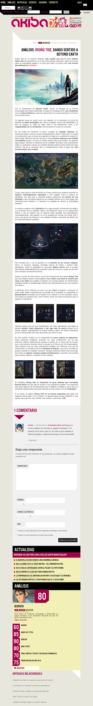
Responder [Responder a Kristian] (33, 440)
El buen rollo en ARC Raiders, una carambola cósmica (37, 560)
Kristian (30, 425)
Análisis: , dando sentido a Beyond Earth (49, 52)
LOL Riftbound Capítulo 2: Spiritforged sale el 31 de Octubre (40, 579)
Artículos (22, 2)
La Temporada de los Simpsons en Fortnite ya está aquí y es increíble (43, 576)
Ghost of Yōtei (27, 632)
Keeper (24, 625)
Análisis (11, 2)
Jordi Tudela (63, 42)
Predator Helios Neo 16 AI (31, 660)
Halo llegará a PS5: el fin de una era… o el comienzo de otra (39, 564)
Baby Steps (25, 646)
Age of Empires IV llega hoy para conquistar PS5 (35, 572)
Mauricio (18, 611)
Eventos (32, 2)
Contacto (53, 2)
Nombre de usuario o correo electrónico (14, 12)
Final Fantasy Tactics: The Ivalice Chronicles (39, 653)
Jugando (42, 2)
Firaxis (53, 109)
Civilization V (69, 396)
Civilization (33, 65)
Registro (87, 13)
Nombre (20, 500)
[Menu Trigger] (85, 4)
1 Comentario (54, 42)
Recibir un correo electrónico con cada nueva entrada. (35, 535)
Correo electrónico (25, 512)
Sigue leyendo (21, 620)
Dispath (19, 606)
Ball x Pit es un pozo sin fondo (25, 697)
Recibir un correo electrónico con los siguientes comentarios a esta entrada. (42, 531)
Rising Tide (19, 59)
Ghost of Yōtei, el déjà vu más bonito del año (31, 691)
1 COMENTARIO (25, 410)
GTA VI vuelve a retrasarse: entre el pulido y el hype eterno (39, 568)
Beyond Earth (65, 59)
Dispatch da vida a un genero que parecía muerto (33, 680)
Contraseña (44, 12)
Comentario (22, 466)
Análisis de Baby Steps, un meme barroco (30, 702)
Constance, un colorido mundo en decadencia (31, 685)
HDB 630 (24, 639)
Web (19, 524)
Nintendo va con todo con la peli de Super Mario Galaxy (40, 554)
